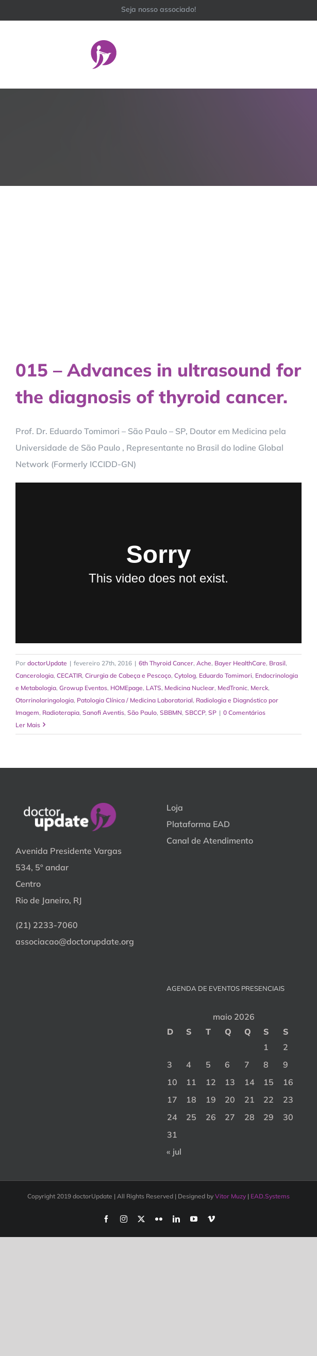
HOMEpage (126, 688)
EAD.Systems (270, 1196)
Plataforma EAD (198, 824)
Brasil (277, 663)
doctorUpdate (47, 663)
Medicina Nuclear (189, 688)
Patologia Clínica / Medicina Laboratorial (135, 700)
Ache (203, 663)
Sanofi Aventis (103, 712)
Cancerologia (34, 675)
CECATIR (69, 675)
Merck (259, 688)
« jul (173, 1151)
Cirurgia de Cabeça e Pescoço (128, 675)
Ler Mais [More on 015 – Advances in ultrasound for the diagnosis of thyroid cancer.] (27, 725)
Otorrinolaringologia (44, 700)
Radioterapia (60, 712)
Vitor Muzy (230, 1196)
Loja (174, 807)
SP (212, 712)
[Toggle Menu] (294, 54)
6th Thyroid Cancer (166, 663)
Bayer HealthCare (240, 663)
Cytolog (185, 675)
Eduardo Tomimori (225, 675)
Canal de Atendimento (209, 840)
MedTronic (232, 688)
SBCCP (195, 712)
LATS (153, 688)
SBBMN (171, 712)
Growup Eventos (83, 688)
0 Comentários (244, 712)
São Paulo (142, 712)
